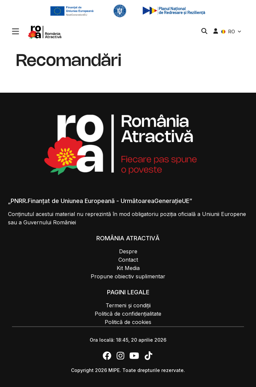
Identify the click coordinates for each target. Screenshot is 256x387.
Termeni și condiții (128, 305)
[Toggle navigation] (15, 31)
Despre (128, 251)
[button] (15, 32)
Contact (128, 259)
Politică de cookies (128, 322)
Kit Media (128, 268)
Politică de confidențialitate (128, 313)
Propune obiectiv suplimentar (128, 276)
